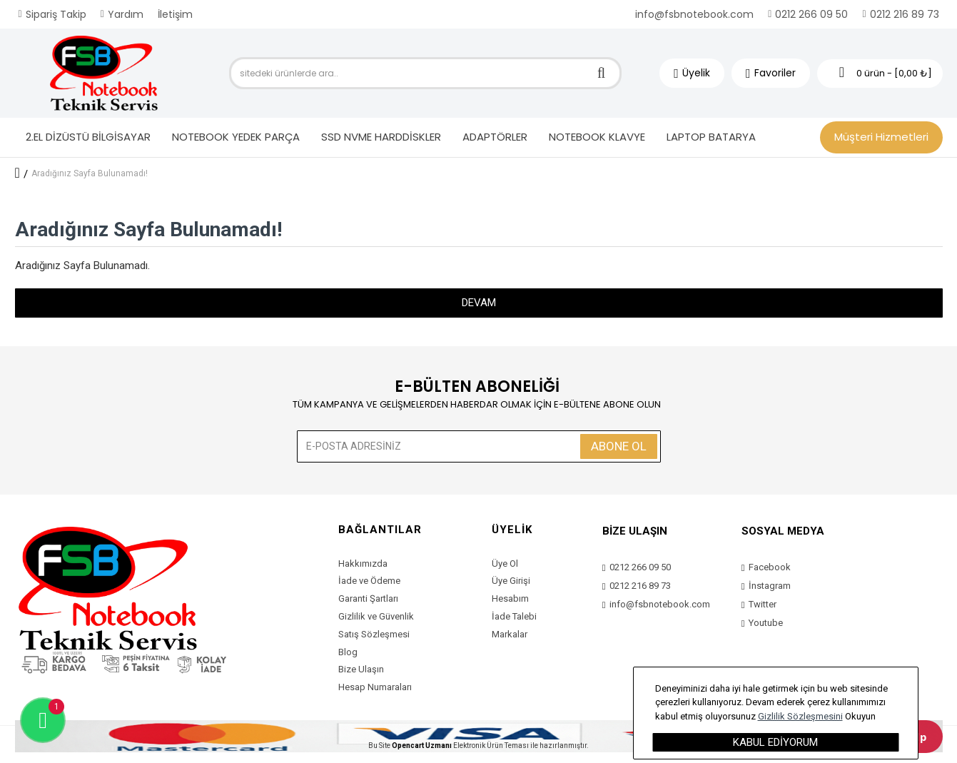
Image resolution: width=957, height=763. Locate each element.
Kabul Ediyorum (775, 742)
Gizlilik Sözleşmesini (800, 716)
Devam (479, 302)
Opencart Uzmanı (422, 745)
